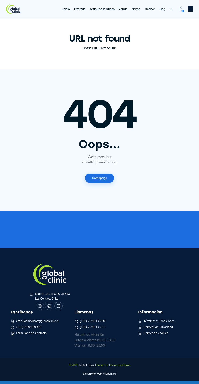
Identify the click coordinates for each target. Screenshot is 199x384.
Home (87, 48)
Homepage (99, 178)
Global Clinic (86, 368)
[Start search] (191, 10)
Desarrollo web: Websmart (99, 376)
